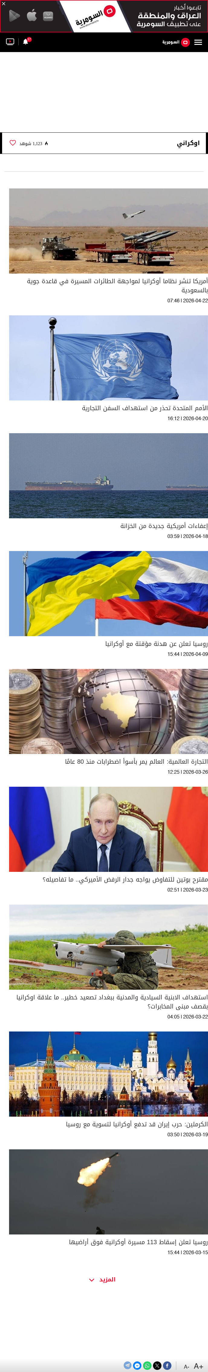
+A (198, 1366)
